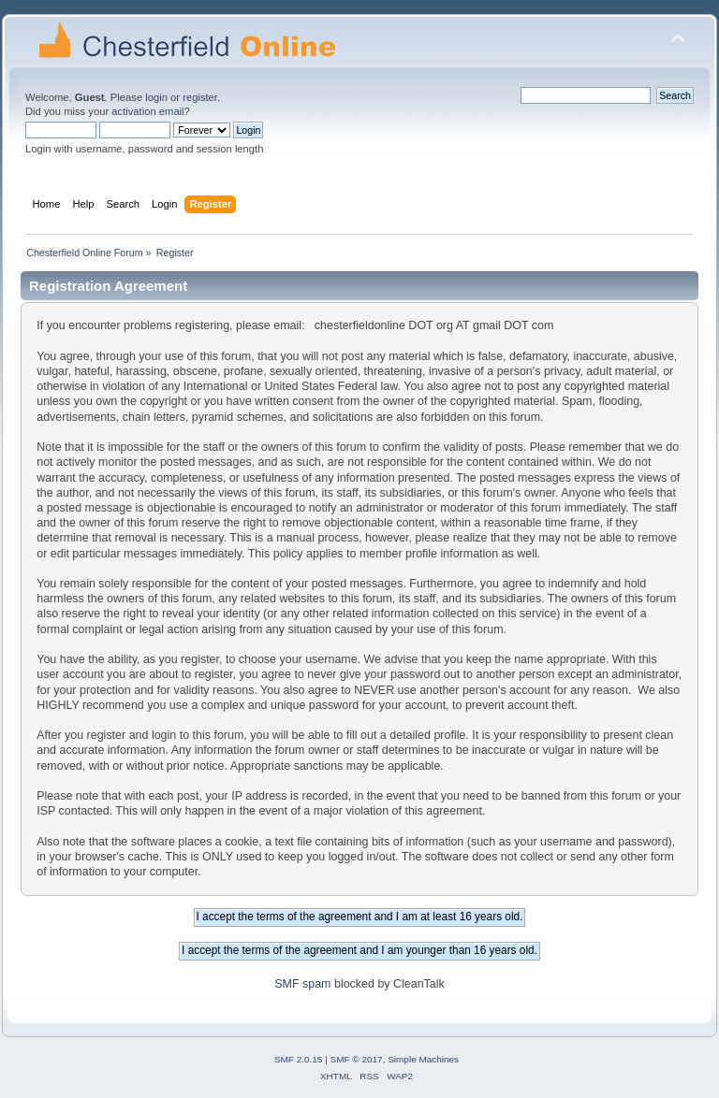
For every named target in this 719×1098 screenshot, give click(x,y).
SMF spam (302, 983)
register (200, 97)
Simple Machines (423, 1059)
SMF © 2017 (356, 1059)
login (156, 97)
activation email (147, 111)
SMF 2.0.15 (298, 1059)
